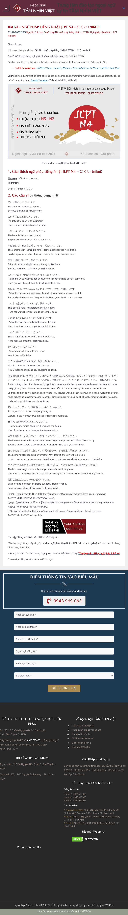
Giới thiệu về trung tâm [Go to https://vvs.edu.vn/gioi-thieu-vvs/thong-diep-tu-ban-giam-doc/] (83, 726)
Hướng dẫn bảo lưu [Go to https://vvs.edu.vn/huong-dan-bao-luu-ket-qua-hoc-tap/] (81, 734)
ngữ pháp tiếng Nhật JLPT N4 (74, 32)
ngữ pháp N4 (51, 32)
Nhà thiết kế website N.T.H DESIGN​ (72, 911)
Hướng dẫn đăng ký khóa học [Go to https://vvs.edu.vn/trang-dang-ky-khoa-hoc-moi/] (86, 730)
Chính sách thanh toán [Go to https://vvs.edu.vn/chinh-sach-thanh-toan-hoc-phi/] (83, 738)
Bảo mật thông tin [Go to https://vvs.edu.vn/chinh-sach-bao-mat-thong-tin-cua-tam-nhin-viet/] (81, 747)
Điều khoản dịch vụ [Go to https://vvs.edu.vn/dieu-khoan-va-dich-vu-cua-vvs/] (81, 743)
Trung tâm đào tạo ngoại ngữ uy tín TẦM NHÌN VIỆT (92, 7)
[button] (124, 8)
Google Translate (39, 80)
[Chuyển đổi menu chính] (6, 8)
